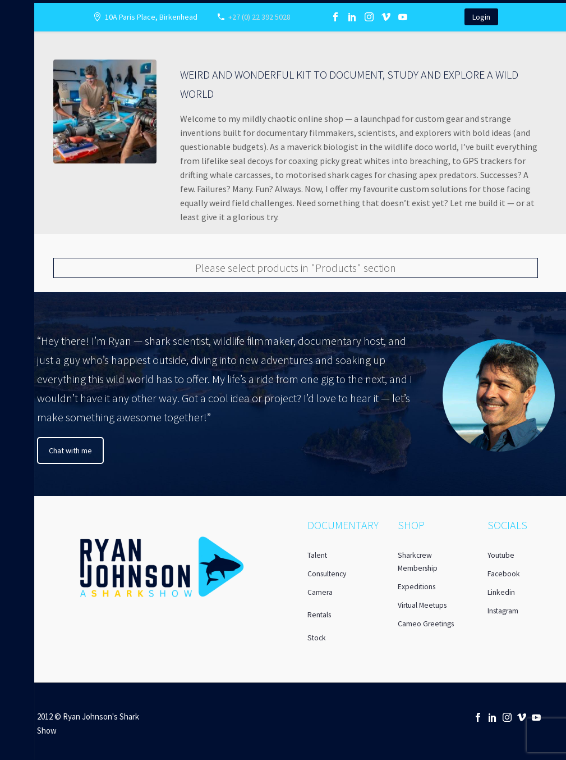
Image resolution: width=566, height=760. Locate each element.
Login (481, 17)
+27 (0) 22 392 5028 (259, 17)
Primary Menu (12, 12)
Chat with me (70, 450)
